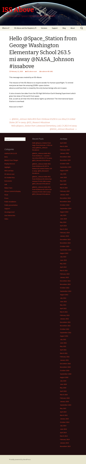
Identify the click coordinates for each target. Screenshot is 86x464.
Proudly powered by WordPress (20, 459)
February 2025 (65, 191)
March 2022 (64, 312)
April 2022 (63, 308)
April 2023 (63, 267)
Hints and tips (9, 171)
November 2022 (65, 284)
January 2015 (64, 419)
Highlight (7, 167)
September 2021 (65, 333)
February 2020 (65, 398)
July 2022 (63, 298)
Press (6, 198)
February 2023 (65, 274)
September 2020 (65, 374)
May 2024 (63, 222)
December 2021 (65, 322)
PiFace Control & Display (12, 191)
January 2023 (64, 277)
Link (5, 184)
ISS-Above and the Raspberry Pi (25, 28)
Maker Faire (8, 188)
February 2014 (65, 439)
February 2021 (65, 357)
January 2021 (64, 360)
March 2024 (64, 229)
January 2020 (64, 401)
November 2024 (65, 202)
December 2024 (65, 198)
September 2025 (65, 167)
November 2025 (65, 160)
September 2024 (65, 208)
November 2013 (65, 446)
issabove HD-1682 (47, 71)
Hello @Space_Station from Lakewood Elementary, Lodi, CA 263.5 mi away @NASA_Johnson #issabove (44, 127)
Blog (64, 28)
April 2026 (63, 143)
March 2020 (64, 395)
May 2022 (63, 305)
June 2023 (63, 260)
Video (6, 219)
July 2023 (63, 257)
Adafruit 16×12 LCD (10, 153)
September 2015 (65, 405)
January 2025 (64, 195)
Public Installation (10, 202)
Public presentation (11, 205)
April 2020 (63, 391)
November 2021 (65, 326)
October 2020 (64, 370)
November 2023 (65, 243)
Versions (44, 28)
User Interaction (9, 215)
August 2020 (64, 377)
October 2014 (64, 422)
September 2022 (65, 291)
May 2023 (63, 264)
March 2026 (64, 146)
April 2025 (63, 184)
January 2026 (64, 153)
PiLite (6, 195)
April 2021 (63, 350)
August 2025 (64, 170)
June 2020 (63, 384)
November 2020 (65, 367)
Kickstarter (8, 181)
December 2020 (65, 364)
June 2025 (63, 177)
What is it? (5, 28)
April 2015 (63, 412)
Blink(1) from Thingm (11, 160)
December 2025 (65, 157)
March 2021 (64, 353)
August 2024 (64, 212)
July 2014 (63, 426)
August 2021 (64, 336)
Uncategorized (9, 212)
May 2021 (63, 346)
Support (55, 28)
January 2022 (64, 319)
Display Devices (9, 164)
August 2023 (64, 253)
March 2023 (64, 270)
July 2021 (63, 339)
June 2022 (63, 302)
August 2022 (64, 295)
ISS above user (32, 71)
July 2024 (63, 215)
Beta (6, 157)
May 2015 (63, 408)
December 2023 (65, 239)
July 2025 (63, 174)
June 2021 (63, 343)
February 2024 (65, 233)
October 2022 (64, 288)
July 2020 (63, 381)
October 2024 (64, 205)
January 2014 (64, 443)
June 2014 (63, 429)
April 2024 (63, 226)
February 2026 (65, 150)
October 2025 (64, 164)
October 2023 (64, 246)
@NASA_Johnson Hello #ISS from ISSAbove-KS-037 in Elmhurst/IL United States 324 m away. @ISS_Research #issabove (42, 168)
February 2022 (65, 315)
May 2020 (63, 388)
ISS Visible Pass (9, 178)
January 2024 (64, 236)
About (73, 28)
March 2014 (64, 436)
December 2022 (65, 281)
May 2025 (63, 181)
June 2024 (63, 219)
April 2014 (63, 433)
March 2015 (64, 415)
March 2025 (64, 188)
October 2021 (64, 329)
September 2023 (65, 250)
